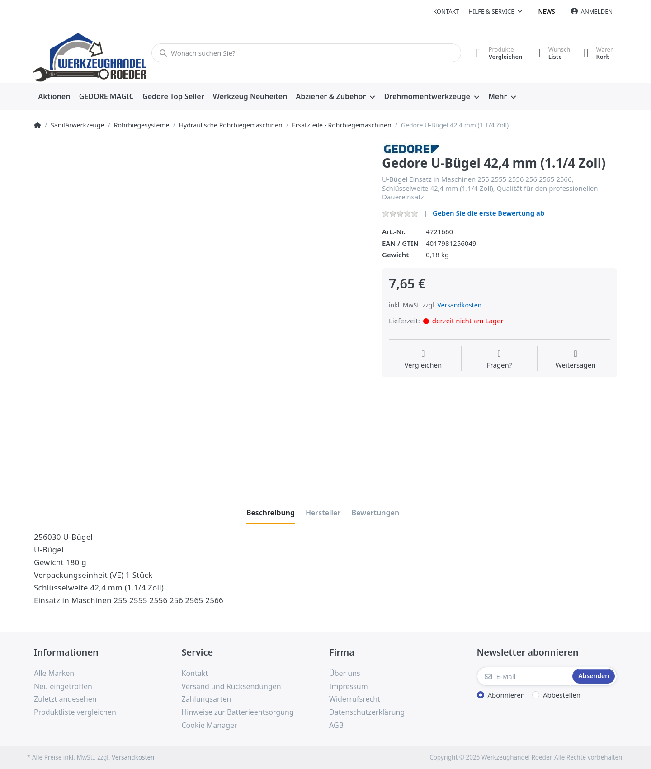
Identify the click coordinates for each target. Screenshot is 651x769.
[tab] (270, 512)
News (546, 11)
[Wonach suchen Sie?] (306, 52)
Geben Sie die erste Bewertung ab (488, 212)
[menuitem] (54, 96)
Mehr (497, 96)
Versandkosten (459, 305)
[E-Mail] (524, 676)
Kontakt (446, 11)
